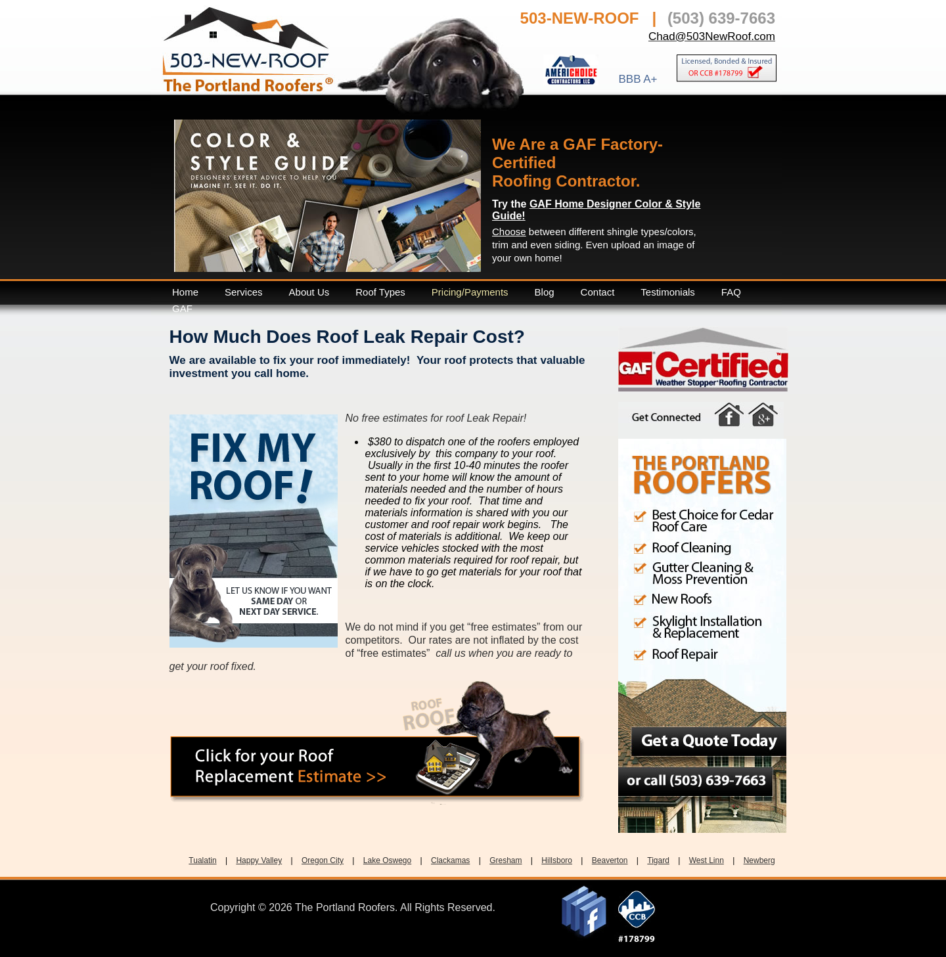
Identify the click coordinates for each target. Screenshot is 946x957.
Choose (509, 231)
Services (244, 292)
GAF (182, 308)
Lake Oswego (387, 860)
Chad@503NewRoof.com (711, 36)
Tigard (658, 860)
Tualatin (202, 860)
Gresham (505, 860)
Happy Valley (259, 860)
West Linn (706, 860)
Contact (598, 292)
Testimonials (668, 292)
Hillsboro (556, 860)
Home (185, 292)
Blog (544, 292)
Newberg (759, 860)
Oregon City (323, 860)
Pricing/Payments (470, 292)
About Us (309, 292)
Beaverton (610, 860)
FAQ (731, 292)
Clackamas (450, 860)
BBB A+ (637, 79)
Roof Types (380, 292)
